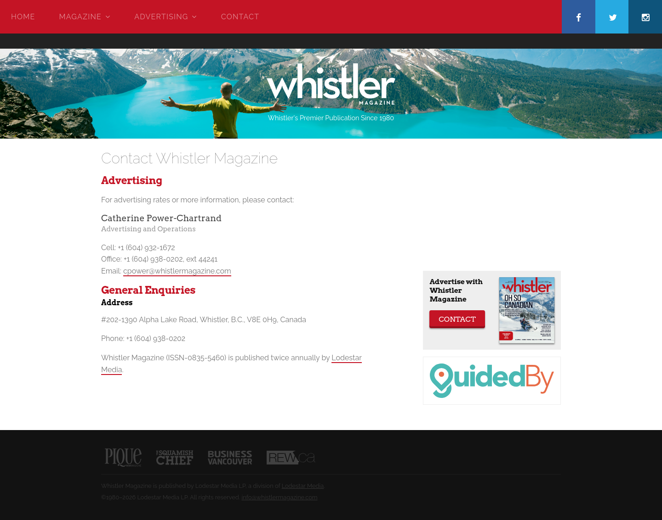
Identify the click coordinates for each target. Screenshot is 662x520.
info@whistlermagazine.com (279, 497)
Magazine (80, 16)
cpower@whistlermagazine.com (177, 271)
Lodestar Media (303, 485)
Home (23, 16)
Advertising (161, 16)
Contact (240, 16)
